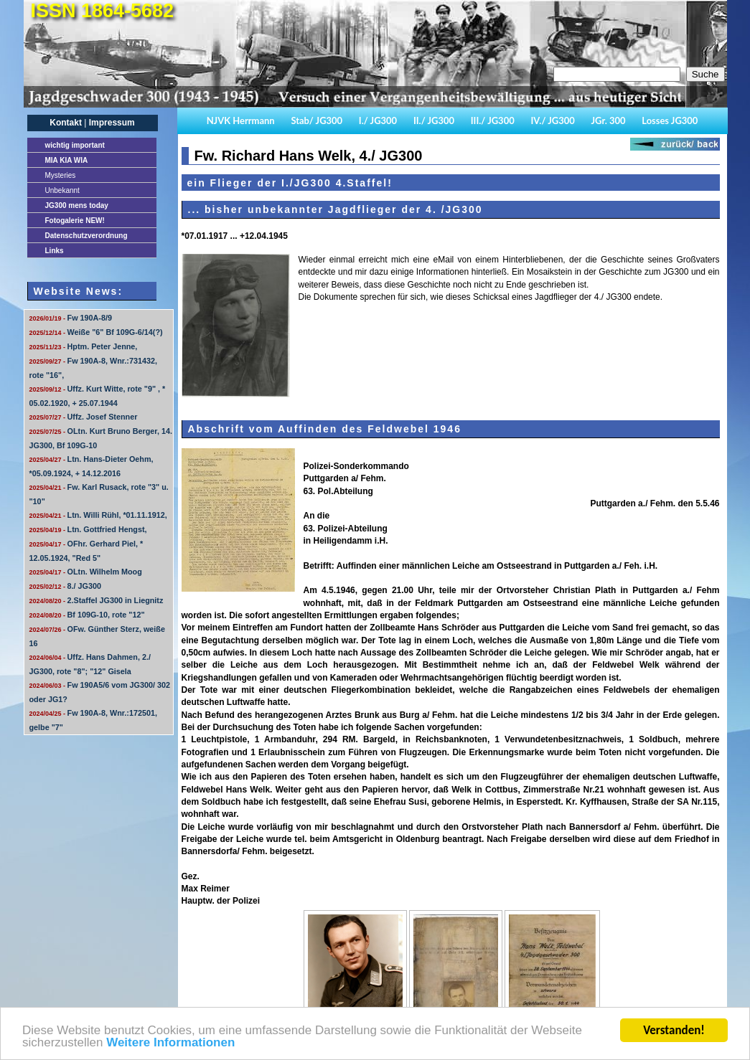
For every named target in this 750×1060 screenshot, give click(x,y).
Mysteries (60, 175)
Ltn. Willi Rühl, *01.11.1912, (98, 515)
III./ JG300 (493, 120)
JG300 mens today (76, 205)
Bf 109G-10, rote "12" (87, 614)
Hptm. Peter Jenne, (83, 346)
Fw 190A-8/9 (70, 317)
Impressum (112, 123)
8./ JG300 (65, 586)
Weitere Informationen (170, 1044)
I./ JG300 (378, 120)
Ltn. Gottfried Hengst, (88, 529)
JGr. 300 (608, 120)
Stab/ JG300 (316, 120)
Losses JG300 (670, 120)
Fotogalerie (75, 220)
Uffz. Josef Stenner (83, 416)
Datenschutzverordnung (86, 236)
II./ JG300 (433, 120)
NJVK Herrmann (241, 120)
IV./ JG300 (552, 120)
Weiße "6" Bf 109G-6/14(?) (96, 332)
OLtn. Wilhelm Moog (85, 571)
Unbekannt (62, 190)
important (75, 145)
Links (54, 251)
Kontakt (66, 123)
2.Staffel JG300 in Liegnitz (96, 600)
